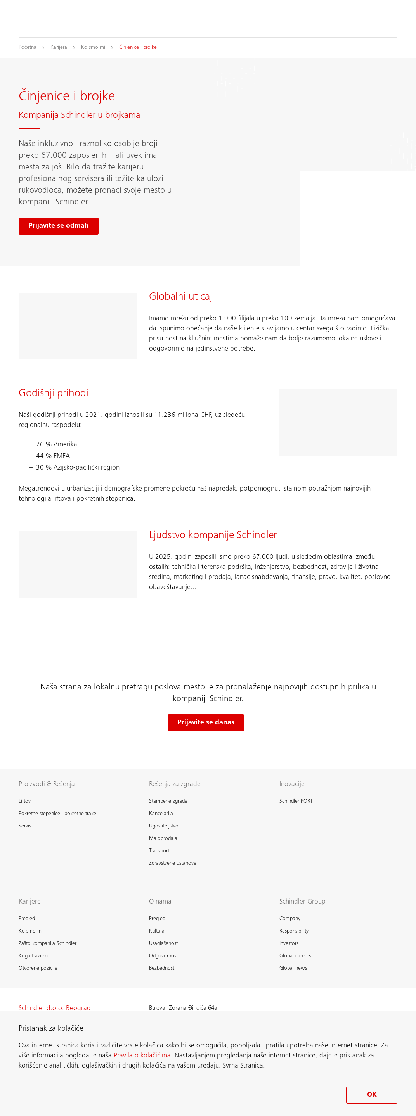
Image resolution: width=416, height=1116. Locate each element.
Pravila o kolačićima (142, 1055)
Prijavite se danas (205, 722)
